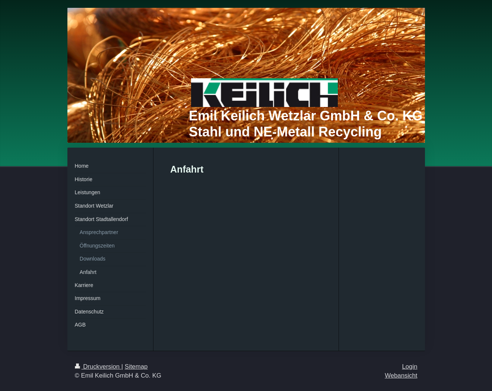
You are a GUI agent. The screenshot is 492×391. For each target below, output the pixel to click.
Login (409, 366)
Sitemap (136, 366)
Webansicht (401, 375)
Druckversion (98, 366)
